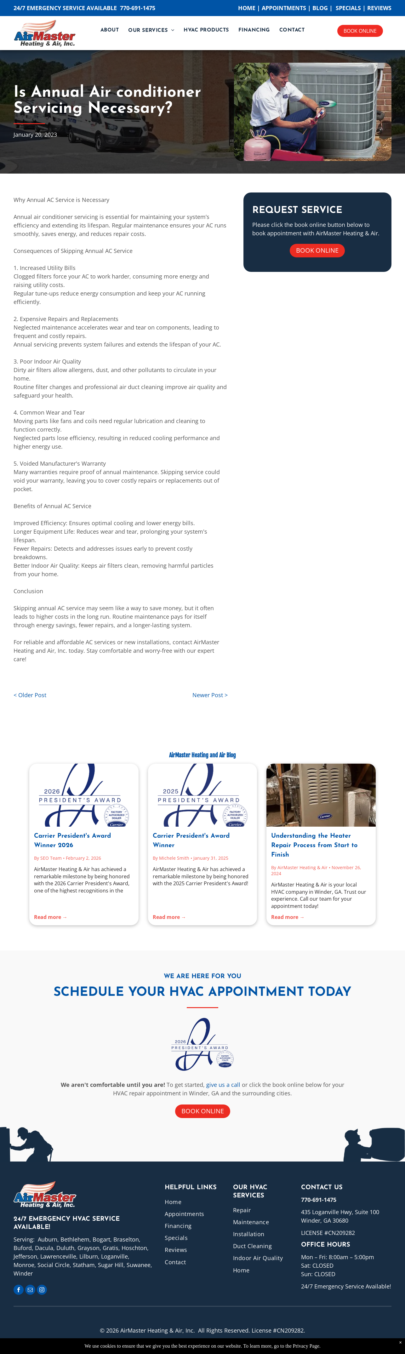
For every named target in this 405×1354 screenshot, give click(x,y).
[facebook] (19, 1290)
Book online (360, 30)
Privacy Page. (307, 1346)
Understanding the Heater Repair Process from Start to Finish (314, 845)
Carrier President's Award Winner (191, 841)
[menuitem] (109, 30)
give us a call (223, 1084)
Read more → (50, 917)
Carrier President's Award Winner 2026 (72, 841)
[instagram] (42, 1290)
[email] (30, 1290)
